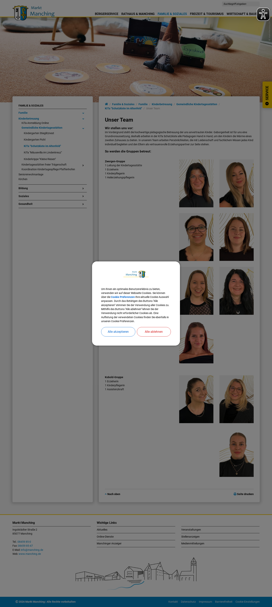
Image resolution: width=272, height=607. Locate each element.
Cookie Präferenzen (123, 296)
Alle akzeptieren (118, 331)
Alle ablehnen (154, 331)
